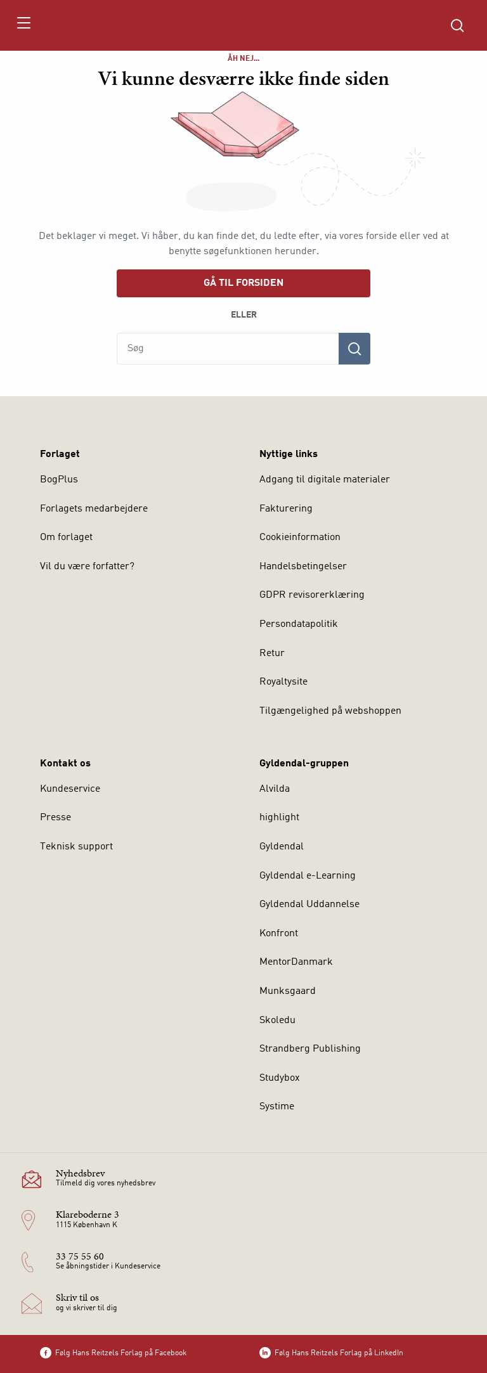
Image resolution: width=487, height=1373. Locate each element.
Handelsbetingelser (303, 567)
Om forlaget (66, 537)
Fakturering (286, 509)
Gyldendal (281, 847)
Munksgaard (287, 991)
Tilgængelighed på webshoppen (330, 711)
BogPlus (59, 480)
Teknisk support (76, 847)
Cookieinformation (300, 537)
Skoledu (277, 1020)
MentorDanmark (296, 962)
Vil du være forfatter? (87, 567)
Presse (55, 818)
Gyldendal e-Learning (307, 876)
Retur (272, 653)
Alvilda (274, 789)
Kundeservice (70, 789)
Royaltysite (283, 682)
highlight (279, 818)
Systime (276, 1107)
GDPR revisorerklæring (312, 595)
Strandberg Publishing (310, 1049)
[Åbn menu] (23, 25)
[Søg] (354, 348)
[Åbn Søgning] (457, 25)
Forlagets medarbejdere (94, 509)
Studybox (279, 1078)
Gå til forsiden (243, 283)
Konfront (278, 934)
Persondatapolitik (298, 624)
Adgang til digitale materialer (324, 480)
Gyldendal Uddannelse (309, 904)
